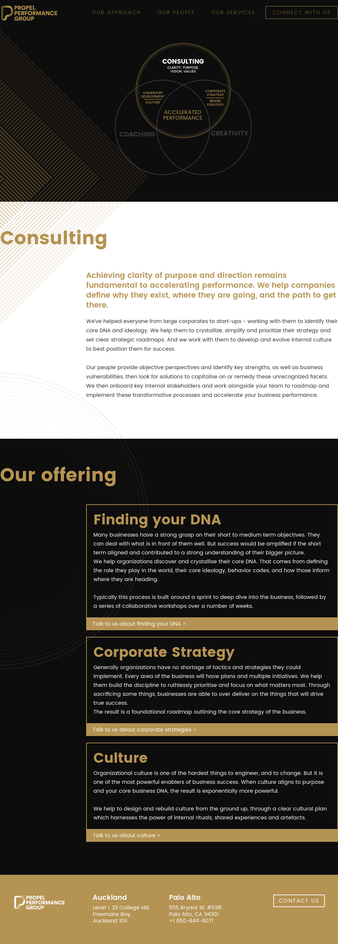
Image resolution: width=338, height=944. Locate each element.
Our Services (233, 12)
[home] (29, 13)
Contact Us (299, 901)
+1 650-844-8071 (191, 921)
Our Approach (116, 12)
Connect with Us (302, 12)
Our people (176, 12)
